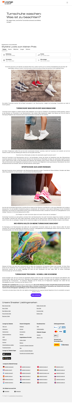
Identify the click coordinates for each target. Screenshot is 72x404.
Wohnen (21, 334)
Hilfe (38, 326)
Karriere (4, 342)
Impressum (5, 329)
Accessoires (22, 332)
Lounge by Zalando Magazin (26, 350)
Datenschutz (5, 332)
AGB (3, 337)
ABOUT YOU (40, 337)
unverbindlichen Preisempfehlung (16, 395)
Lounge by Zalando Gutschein (26, 345)
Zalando (39, 335)
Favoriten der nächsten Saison (27, 353)
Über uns (4, 326)
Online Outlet (23, 340)
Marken (21, 343)
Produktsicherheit (6, 347)
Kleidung (22, 326)
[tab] (4, 49)
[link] (19, 55)
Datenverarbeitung (6, 334)
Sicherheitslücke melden (8, 345)
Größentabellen (40, 329)
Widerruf (4, 339)
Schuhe (21, 329)
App (20, 348)
